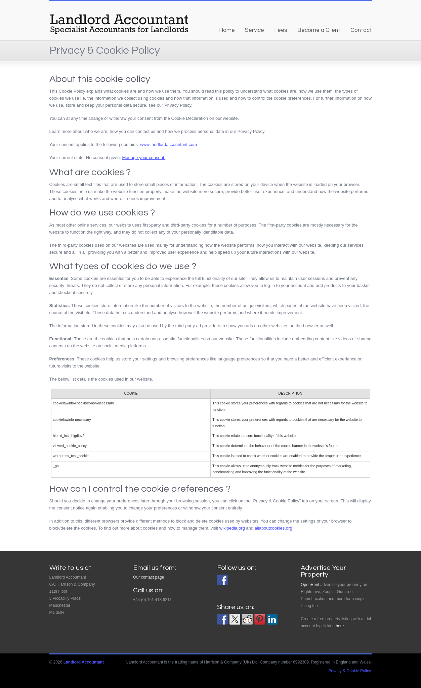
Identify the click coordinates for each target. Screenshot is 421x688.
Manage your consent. (144, 157)
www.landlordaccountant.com (168, 144)
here (340, 626)
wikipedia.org (232, 528)
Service (254, 30)
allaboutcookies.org (273, 528)
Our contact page (148, 577)
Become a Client (318, 30)
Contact (361, 30)
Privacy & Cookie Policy (349, 671)
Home (227, 30)
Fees (280, 30)
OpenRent (310, 584)
